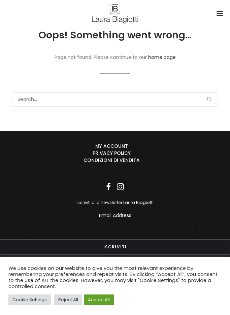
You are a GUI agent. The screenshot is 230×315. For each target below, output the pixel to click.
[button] (220, 13)
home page (162, 57)
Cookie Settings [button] (29, 299)
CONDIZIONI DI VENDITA (112, 160)
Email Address (115, 215)
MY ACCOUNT (111, 146)
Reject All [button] (68, 299)
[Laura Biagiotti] (115, 13)
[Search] (115, 99)
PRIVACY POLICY (112, 153)
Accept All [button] (99, 299)
